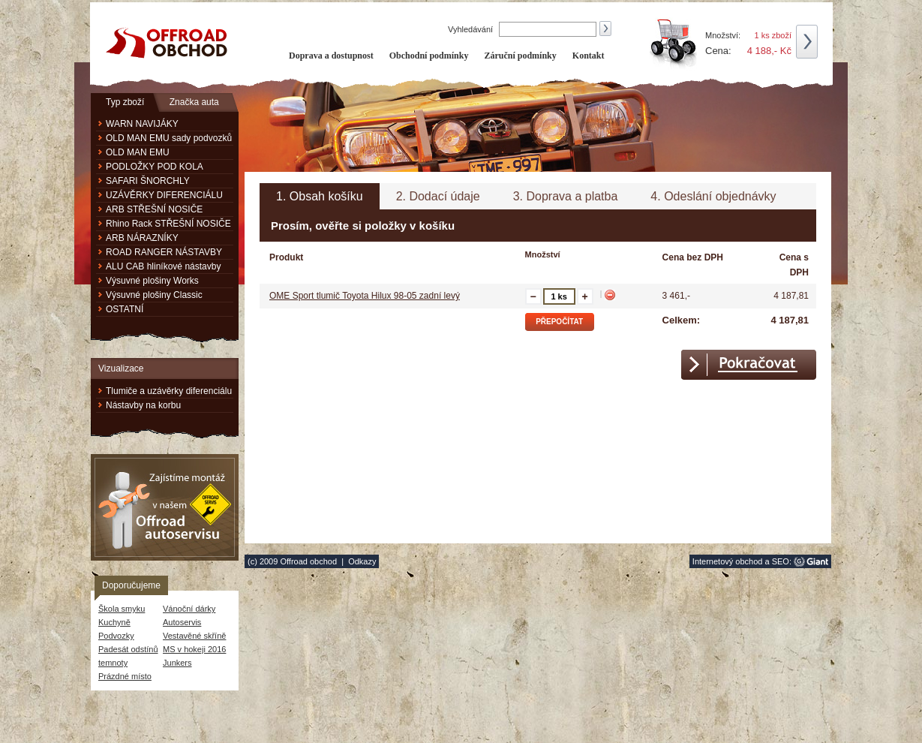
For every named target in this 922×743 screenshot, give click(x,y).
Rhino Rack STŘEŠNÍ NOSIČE (168, 223)
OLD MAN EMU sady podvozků (169, 138)
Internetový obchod (727, 561)
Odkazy (362, 561)
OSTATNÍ (124, 309)
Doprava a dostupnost (331, 55)
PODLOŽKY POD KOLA (154, 166)
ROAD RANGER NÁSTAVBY (164, 252)
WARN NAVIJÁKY (142, 124)
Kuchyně (114, 622)
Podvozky (116, 635)
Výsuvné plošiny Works (152, 280)
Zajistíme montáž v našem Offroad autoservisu (165, 507)
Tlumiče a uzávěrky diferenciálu (169, 391)
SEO (780, 561)
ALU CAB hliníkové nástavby (163, 266)
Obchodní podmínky (429, 55)
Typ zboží (125, 102)
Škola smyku (121, 608)
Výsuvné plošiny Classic (154, 295)
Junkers (177, 662)
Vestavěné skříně (194, 635)
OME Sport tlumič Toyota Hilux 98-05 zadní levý (364, 295)
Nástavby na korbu (143, 405)
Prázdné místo (125, 676)
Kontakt (588, 55)
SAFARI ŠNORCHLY (148, 181)
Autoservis (182, 622)
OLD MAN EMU (138, 152)
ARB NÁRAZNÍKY (142, 238)
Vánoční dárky (189, 608)
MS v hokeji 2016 (194, 649)
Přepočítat (559, 321)
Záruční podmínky (520, 55)
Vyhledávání (471, 29)
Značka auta (194, 102)
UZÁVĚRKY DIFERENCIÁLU (164, 195)
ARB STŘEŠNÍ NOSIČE (154, 209)
